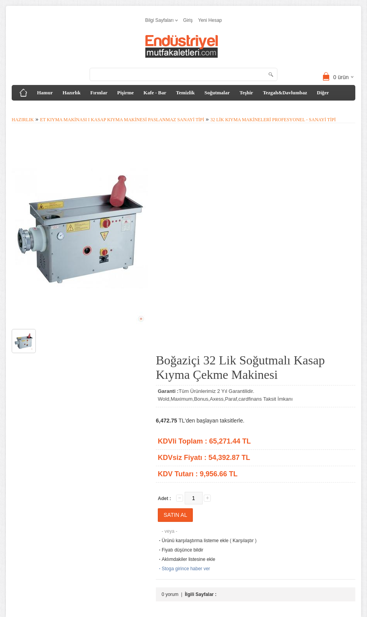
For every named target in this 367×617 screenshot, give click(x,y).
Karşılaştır (243, 540)
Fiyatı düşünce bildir (180, 550)
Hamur (45, 92)
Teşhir (246, 92)
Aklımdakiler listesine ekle (186, 559)
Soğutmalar (217, 92)
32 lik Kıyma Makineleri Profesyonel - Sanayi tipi (273, 119)
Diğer (323, 92)
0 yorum (170, 594)
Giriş (188, 20)
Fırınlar (99, 92)
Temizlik (185, 92)
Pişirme (125, 92)
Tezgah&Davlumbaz (285, 92)
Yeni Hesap (210, 20)
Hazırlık (71, 92)
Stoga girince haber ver (184, 568)
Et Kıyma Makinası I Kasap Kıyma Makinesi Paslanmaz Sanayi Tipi (122, 119)
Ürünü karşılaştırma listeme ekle (193, 540)
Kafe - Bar (154, 92)
